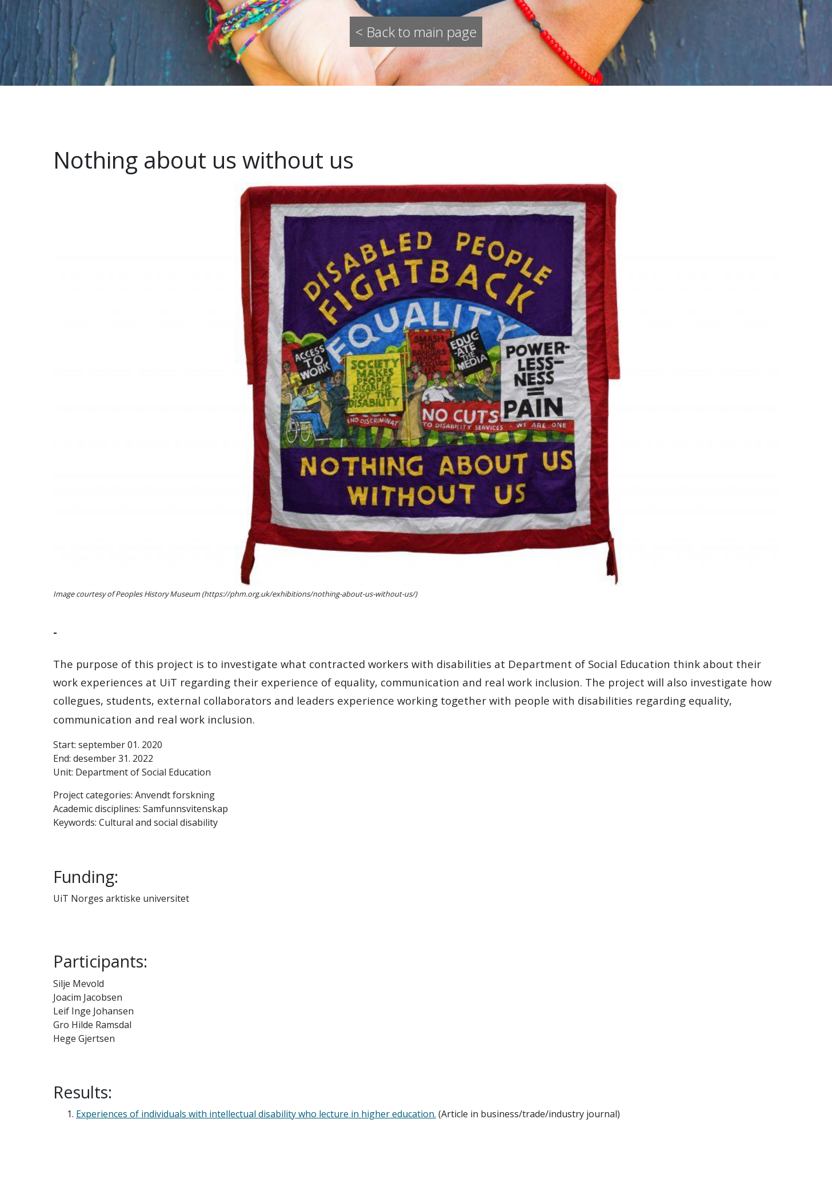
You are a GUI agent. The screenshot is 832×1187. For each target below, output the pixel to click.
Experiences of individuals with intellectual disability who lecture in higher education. (256, 1114)
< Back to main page (416, 31)
